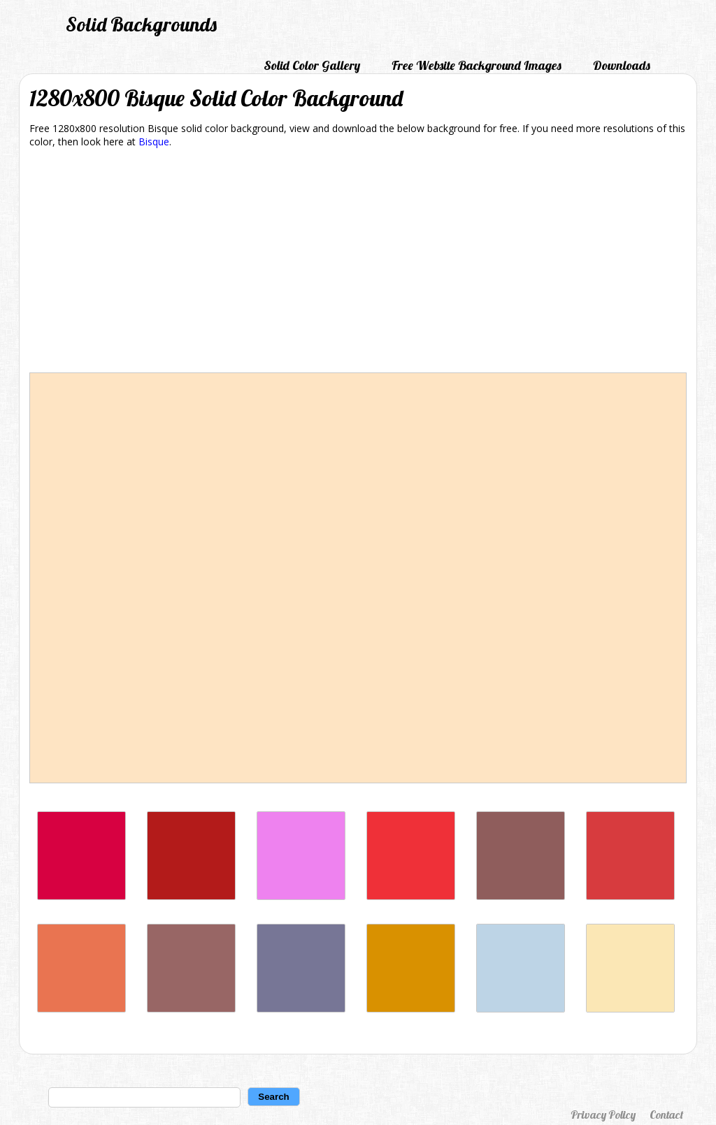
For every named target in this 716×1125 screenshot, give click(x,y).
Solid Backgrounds (141, 24)
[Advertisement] (358, 263)
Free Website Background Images (476, 65)
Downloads (621, 65)
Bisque (153, 141)
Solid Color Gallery (312, 65)
